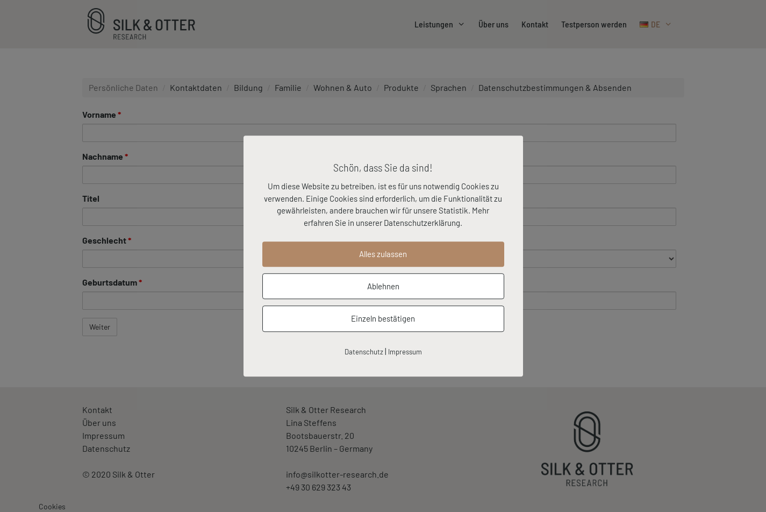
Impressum (405, 351)
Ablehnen (383, 286)
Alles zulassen (383, 254)
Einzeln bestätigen (383, 318)
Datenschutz (364, 351)
